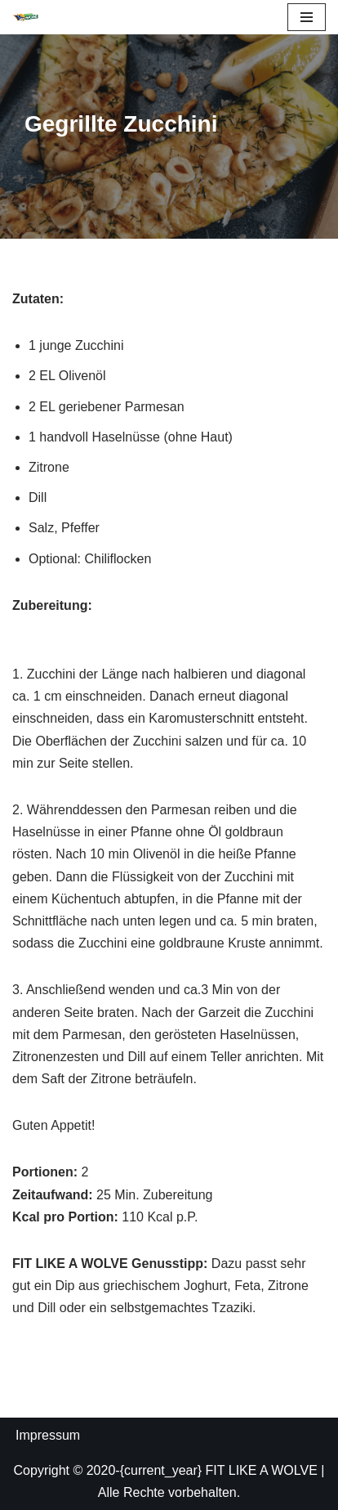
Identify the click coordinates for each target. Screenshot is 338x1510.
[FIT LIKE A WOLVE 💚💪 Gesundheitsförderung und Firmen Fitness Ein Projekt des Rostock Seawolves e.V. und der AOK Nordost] (25, 17)
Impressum (48, 1435)
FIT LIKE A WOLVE (262, 1470)
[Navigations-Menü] (306, 17)
